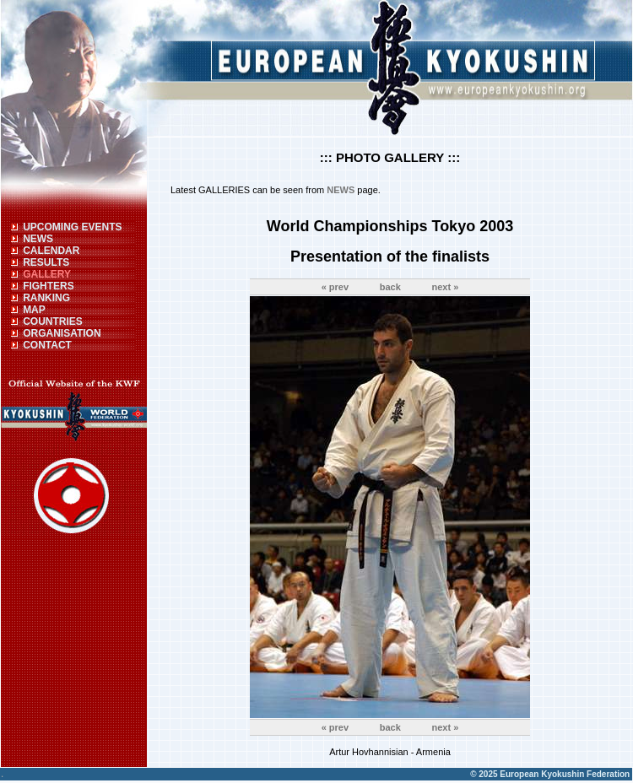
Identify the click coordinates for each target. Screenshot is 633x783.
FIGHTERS (48, 286)
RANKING (46, 298)
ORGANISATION (61, 333)
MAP (34, 310)
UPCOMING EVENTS (72, 227)
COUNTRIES (53, 321)
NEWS (38, 239)
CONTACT (47, 345)
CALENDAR (51, 250)
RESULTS (46, 262)
